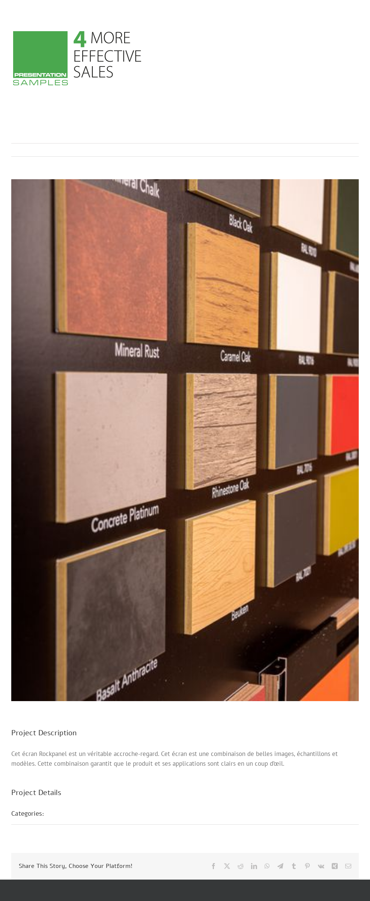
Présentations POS (79, 813)
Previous (320, 150)
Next (345, 150)
